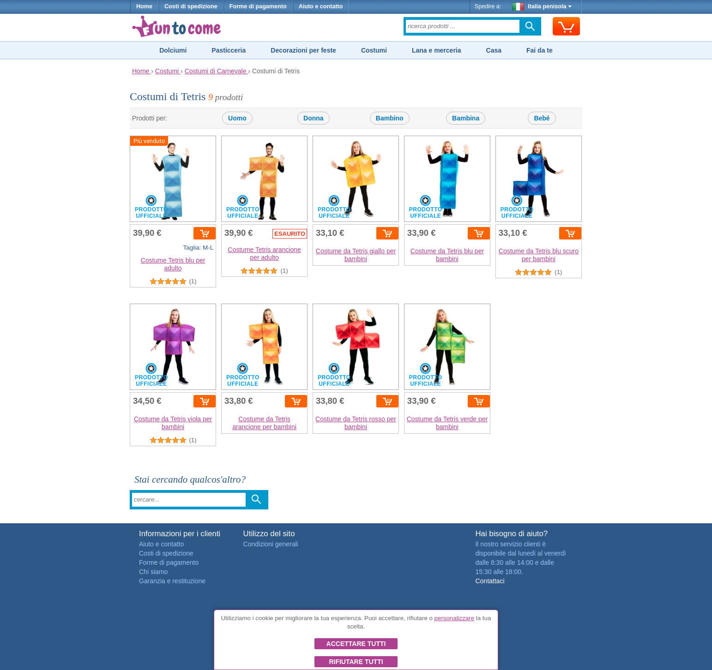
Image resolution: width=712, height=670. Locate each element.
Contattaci (489, 581)
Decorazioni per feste (303, 50)
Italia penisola (542, 6)
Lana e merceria (436, 50)
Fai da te (539, 50)
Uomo (237, 118)
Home (144, 6)
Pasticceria (228, 50)
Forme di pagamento (258, 6)
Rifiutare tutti (356, 661)
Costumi (374, 50)
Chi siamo (153, 571)
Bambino (390, 118)
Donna (313, 118)
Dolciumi (173, 50)
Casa (493, 50)
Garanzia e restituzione (172, 581)
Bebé (541, 118)
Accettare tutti (356, 643)
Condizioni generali (270, 544)
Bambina (465, 118)
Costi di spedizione (190, 6)
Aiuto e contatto (321, 6)
